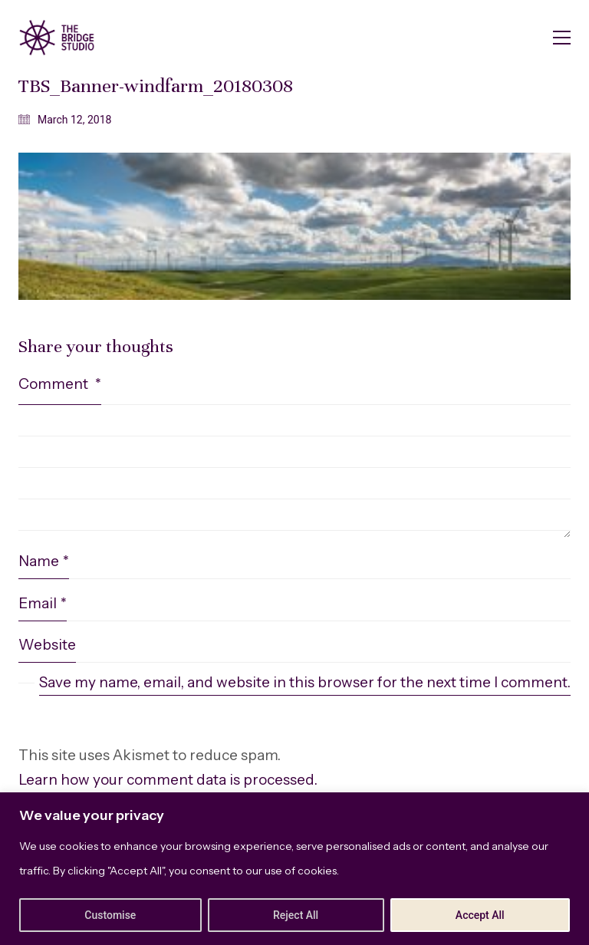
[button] (562, 37)
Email (42, 603)
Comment (59, 384)
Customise (110, 915)
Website (47, 645)
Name (43, 561)
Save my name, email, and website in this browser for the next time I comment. (305, 682)
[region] (294, 868)
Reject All (295, 915)
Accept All (480, 915)
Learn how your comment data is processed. (168, 780)
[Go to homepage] (56, 37)
